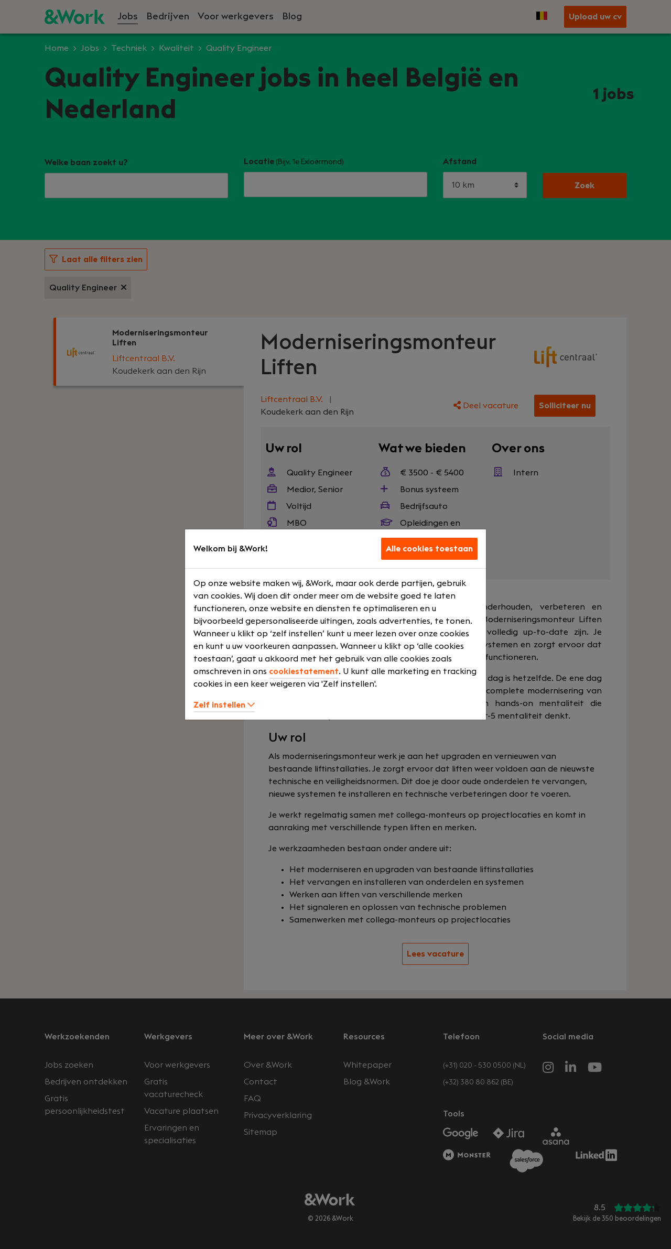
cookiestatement (304, 671)
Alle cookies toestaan (429, 549)
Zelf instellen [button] (224, 705)
